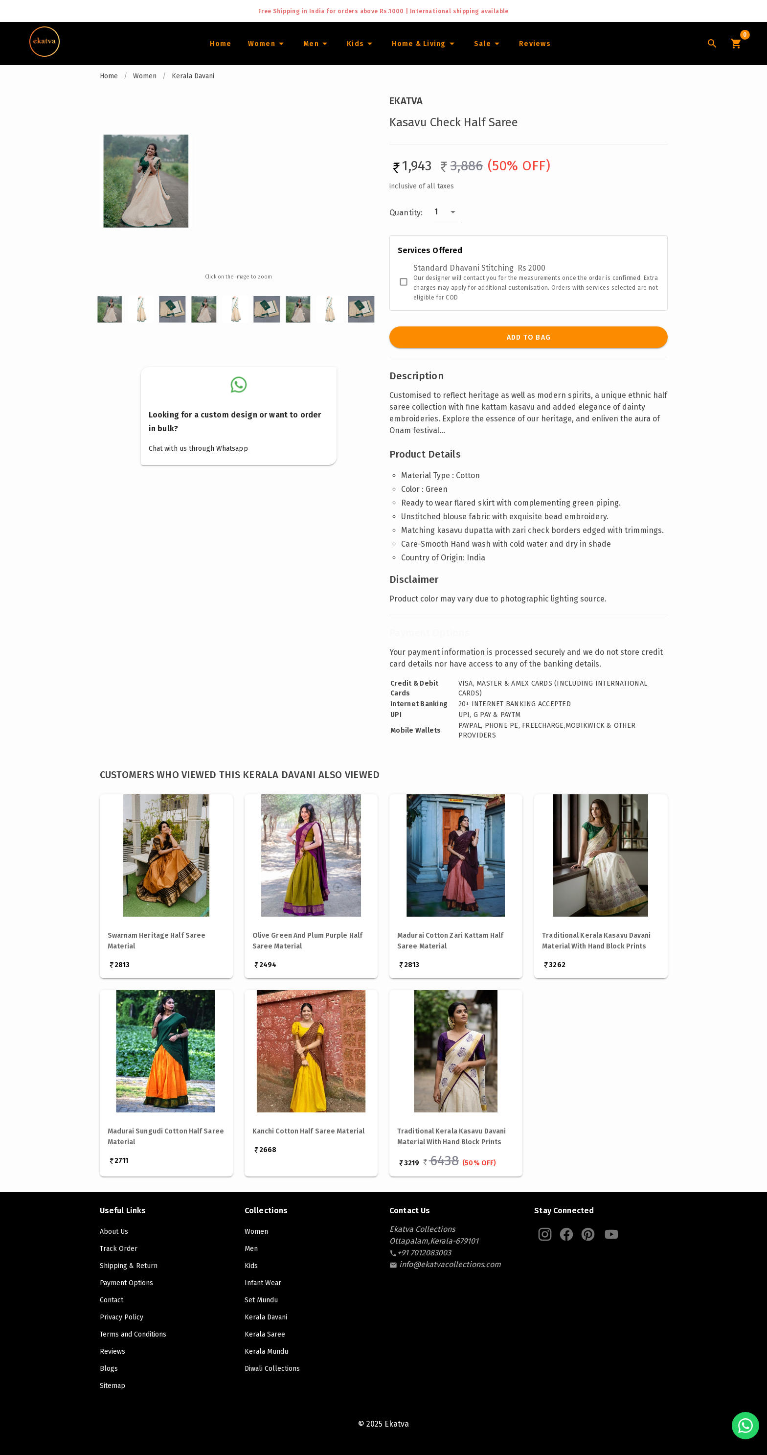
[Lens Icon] (712, 43)
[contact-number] (424, 1252)
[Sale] (488, 43)
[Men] (316, 43)
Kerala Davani (193, 76)
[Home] (220, 43)
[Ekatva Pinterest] (588, 1234)
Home (109, 76)
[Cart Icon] (735, 43)
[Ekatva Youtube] (611, 1234)
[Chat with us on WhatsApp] (745, 1425)
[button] (446, 212)
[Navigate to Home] (44, 53)
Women (145, 76)
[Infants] (361, 43)
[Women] (267, 43)
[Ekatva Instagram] (545, 1234)
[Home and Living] (425, 43)
